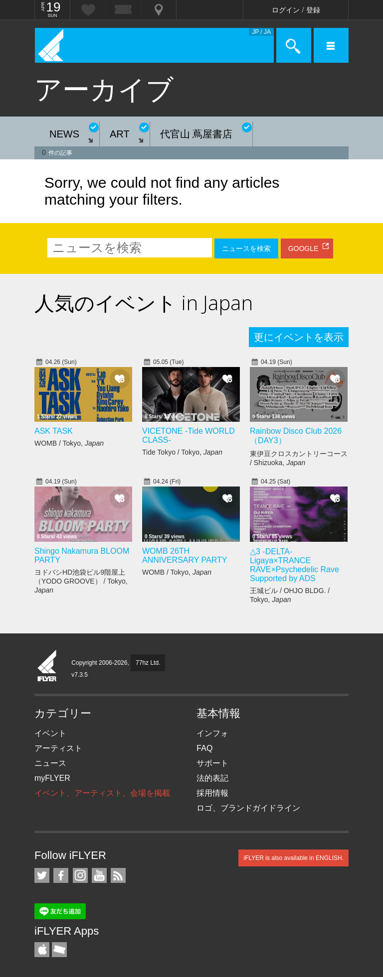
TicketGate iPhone (59, 949)
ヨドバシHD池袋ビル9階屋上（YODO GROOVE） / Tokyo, (81, 581)
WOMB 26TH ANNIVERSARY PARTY (184, 555)
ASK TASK (53, 431)
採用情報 (212, 793)
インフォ (212, 733)
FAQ (204, 748)
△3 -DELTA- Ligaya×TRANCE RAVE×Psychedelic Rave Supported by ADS (294, 565)
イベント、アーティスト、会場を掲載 (102, 793)
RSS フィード (118, 875)
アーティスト (58, 748)
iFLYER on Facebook (60, 875)
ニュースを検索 (246, 248)
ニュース (50, 763)
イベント (50, 733)
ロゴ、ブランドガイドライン (248, 808)
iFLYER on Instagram (80, 875)
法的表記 (212, 778)
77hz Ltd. (148, 662)
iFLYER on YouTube (99, 875)
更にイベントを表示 (299, 337)
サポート (212, 763)
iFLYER (47, 666)
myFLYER (52, 778)
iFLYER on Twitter (41, 875)
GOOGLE (303, 248)
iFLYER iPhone (41, 949)
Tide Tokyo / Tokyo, (182, 452)
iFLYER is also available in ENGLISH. (293, 858)
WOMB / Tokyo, (69, 443)
